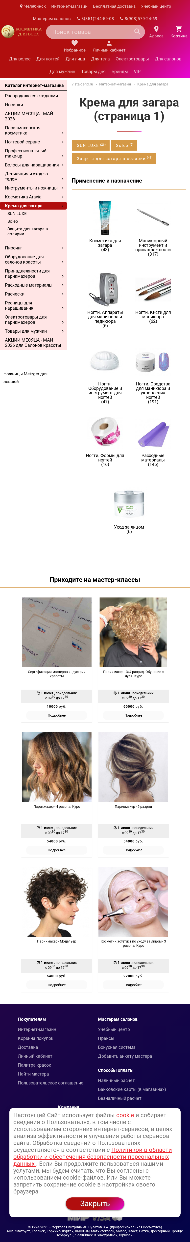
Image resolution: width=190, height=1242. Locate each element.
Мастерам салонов (52, 18)
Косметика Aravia (23, 196)
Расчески (14, 294)
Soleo (12, 221)
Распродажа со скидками (31, 95)
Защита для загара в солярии (27, 231)
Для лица (75, 58)
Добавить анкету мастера (125, 1056)
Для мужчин (62, 71)
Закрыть (95, 1203)
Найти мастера (33, 1074)
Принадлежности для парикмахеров (27, 273)
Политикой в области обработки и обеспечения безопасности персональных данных (92, 1156)
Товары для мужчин (26, 331)
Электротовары (132, 58)
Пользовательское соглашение (50, 1082)
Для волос (19, 58)
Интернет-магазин (69, 6)
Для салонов (168, 58)
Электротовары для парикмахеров (26, 319)
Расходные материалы (28, 285)
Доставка (28, 1047)
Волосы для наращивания (32, 164)
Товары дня (93, 71)
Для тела (100, 58)
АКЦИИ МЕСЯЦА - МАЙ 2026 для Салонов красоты (33, 342)
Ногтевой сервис (22, 141)
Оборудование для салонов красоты (24, 259)
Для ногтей (48, 58)
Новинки (14, 104)
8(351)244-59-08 (95, 18)
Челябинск (32, 6)
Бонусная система (117, 1047)
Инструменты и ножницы (31, 187)
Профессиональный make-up (26, 153)
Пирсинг (13, 247)
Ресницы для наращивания (19, 305)
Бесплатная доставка (114, 6)
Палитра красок (34, 1065)
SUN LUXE (17, 213)
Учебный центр (156, 6)
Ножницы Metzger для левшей (25, 377)
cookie (125, 1115)
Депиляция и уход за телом (26, 176)
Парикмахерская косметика (23, 130)
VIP (137, 71)
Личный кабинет (35, 1056)
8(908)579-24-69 (138, 18)
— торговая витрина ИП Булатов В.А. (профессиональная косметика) (105, 1227)
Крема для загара (24, 205)
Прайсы (106, 1038)
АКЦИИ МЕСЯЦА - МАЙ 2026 (29, 116)
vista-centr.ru (82, 84)
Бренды (120, 71)
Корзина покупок (35, 1038)
